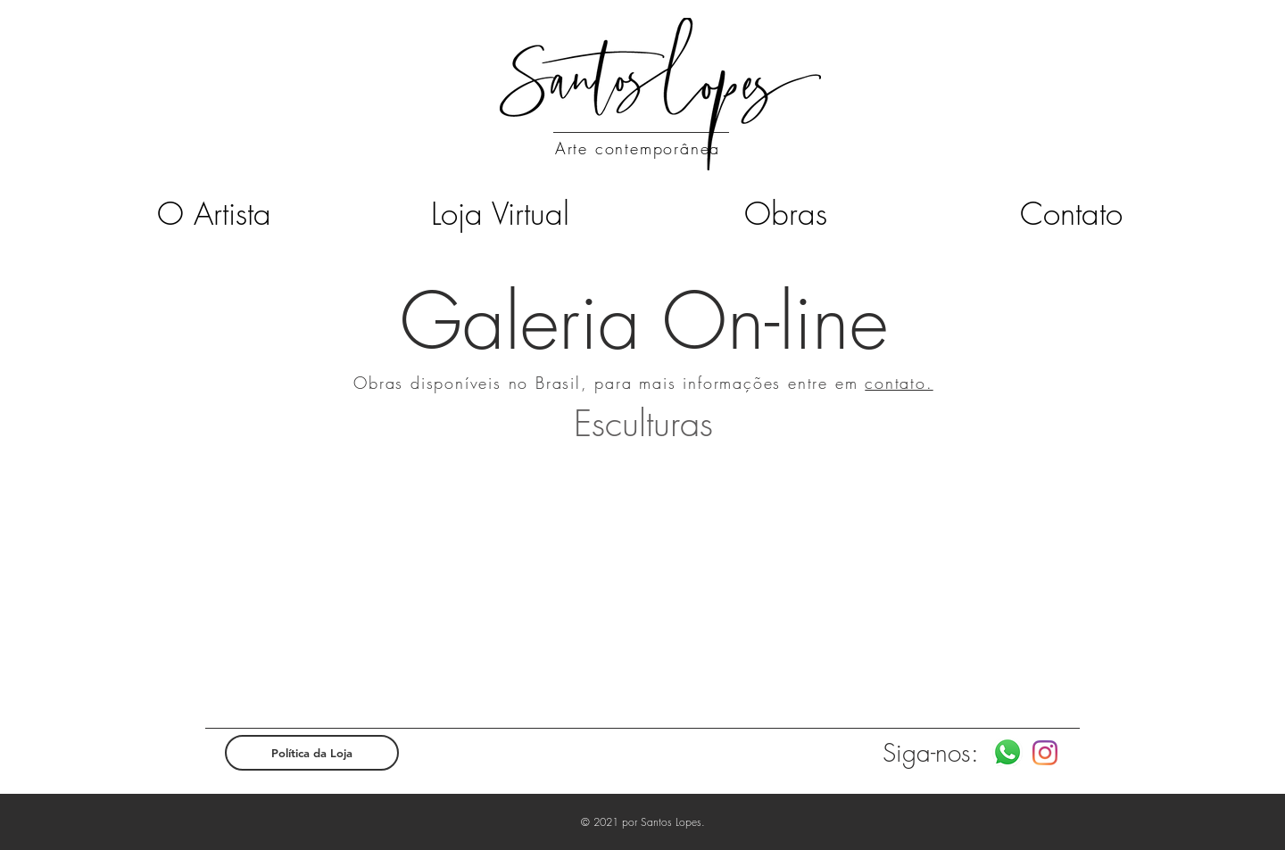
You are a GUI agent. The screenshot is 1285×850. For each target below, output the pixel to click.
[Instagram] (1044, 752)
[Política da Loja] (312, 753)
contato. (899, 382)
